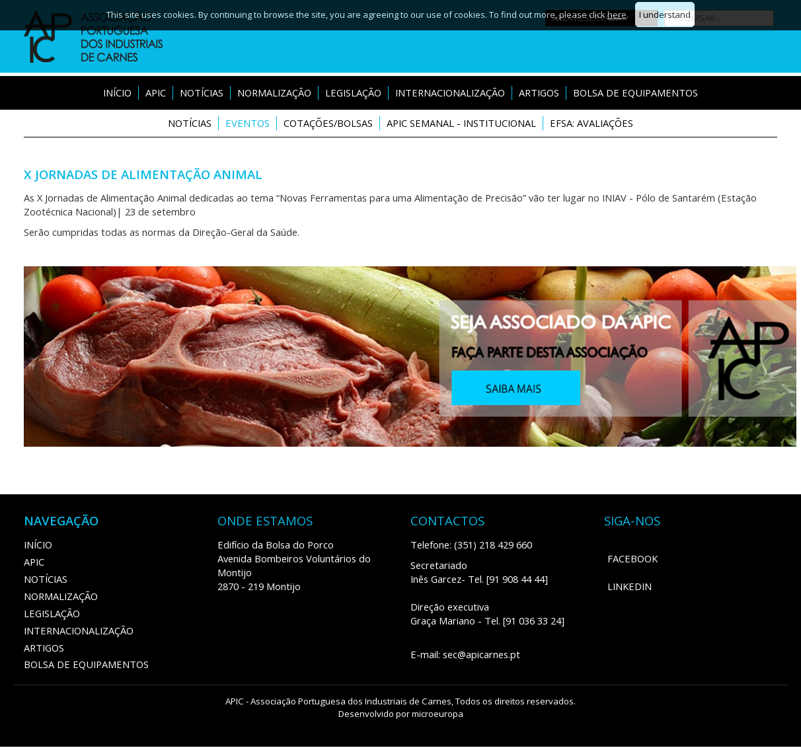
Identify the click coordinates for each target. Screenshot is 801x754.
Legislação (353, 92)
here (617, 14)
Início (117, 92)
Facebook (632, 558)
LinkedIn (629, 586)
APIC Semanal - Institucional (461, 123)
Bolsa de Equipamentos (635, 92)
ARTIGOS (539, 92)
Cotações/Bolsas (328, 123)
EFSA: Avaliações (591, 123)
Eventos (247, 123)
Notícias (201, 92)
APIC (155, 92)
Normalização (274, 92)
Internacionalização (450, 92)
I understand (665, 14)
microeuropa (437, 714)
